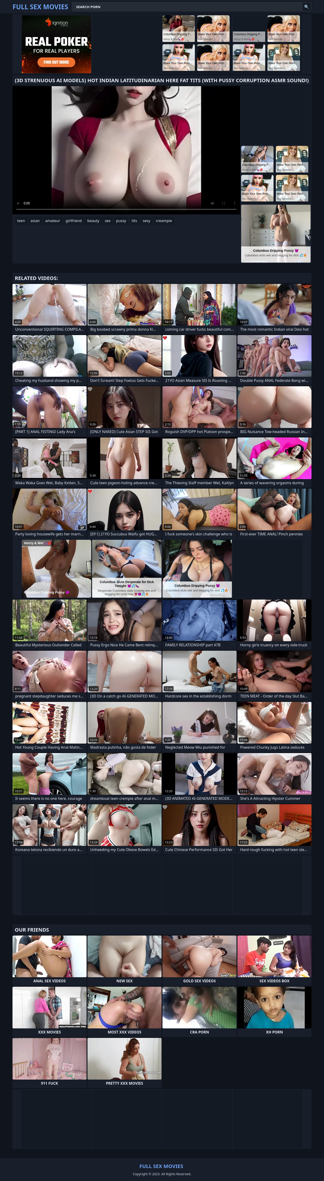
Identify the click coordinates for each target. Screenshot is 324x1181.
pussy (121, 220)
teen (21, 220)
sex (108, 220)
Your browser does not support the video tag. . (126, 150)
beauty (93, 220)
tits (134, 220)
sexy (146, 220)
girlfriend (74, 220)
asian (35, 220)
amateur (52, 220)
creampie (164, 220)
